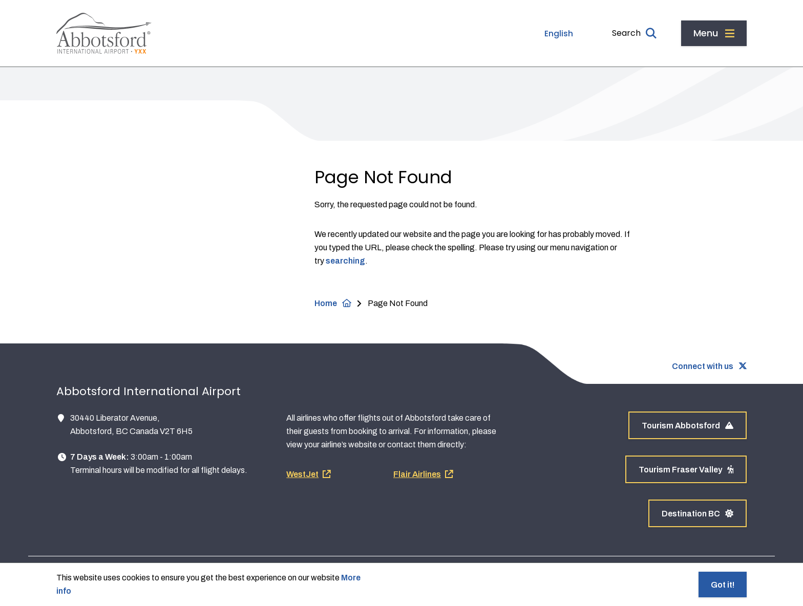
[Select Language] (536, 33)
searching (345, 260)
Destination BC (697, 513)
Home (325, 303)
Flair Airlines (417, 474)
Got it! (722, 584)
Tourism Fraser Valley (686, 469)
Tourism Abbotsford (687, 425)
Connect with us (702, 366)
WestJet (302, 474)
